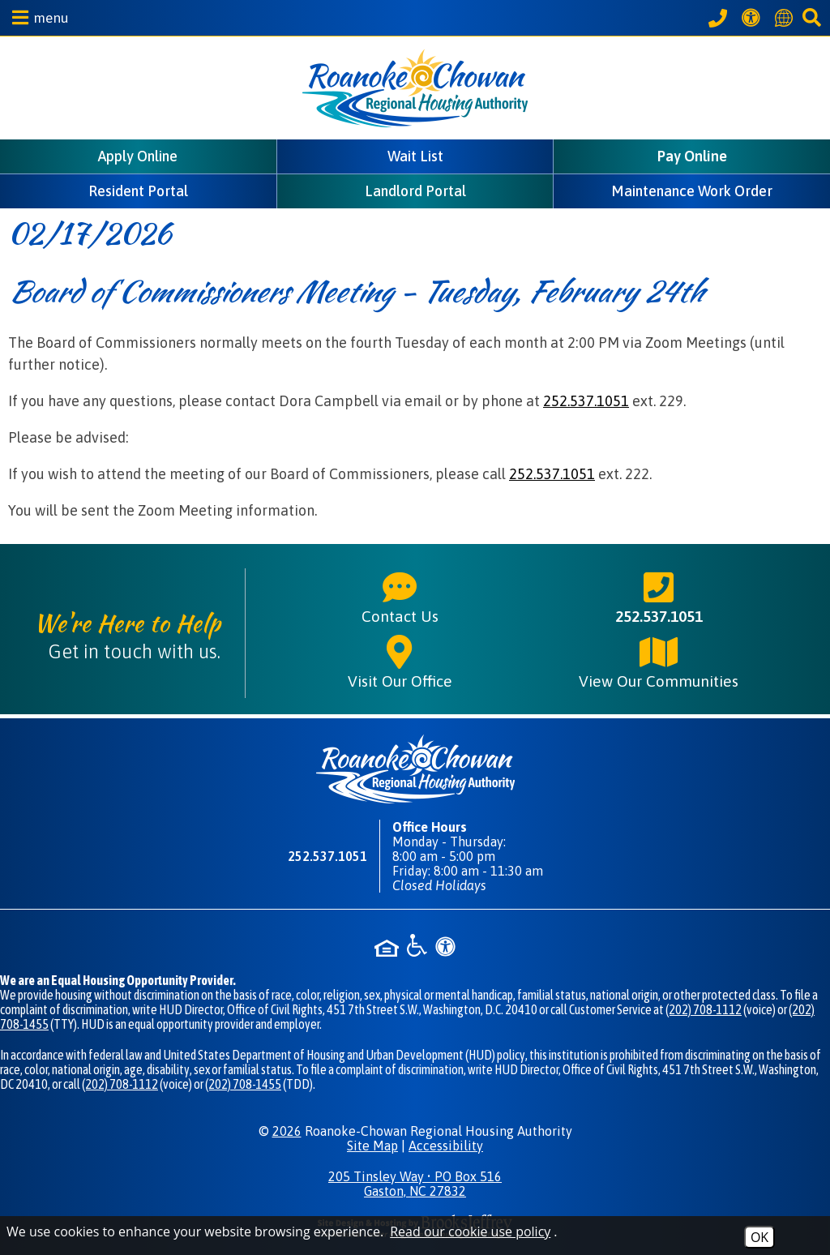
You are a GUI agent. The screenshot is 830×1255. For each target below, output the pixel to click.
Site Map (372, 1145)
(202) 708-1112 (703, 1009)
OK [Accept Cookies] (759, 1237)
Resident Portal (138, 190)
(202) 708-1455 (243, 1084)
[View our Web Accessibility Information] (753, 17)
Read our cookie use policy (470, 1231)
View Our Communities (658, 661)
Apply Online (138, 156)
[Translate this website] (786, 18)
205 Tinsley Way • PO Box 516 (415, 1183)
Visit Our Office (400, 661)
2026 (287, 1131)
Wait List (415, 156)
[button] (36, 17)
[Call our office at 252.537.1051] (720, 17)
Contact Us (400, 596)
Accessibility (446, 1145)
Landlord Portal (415, 190)
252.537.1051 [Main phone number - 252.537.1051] (659, 596)
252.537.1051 (586, 400)
